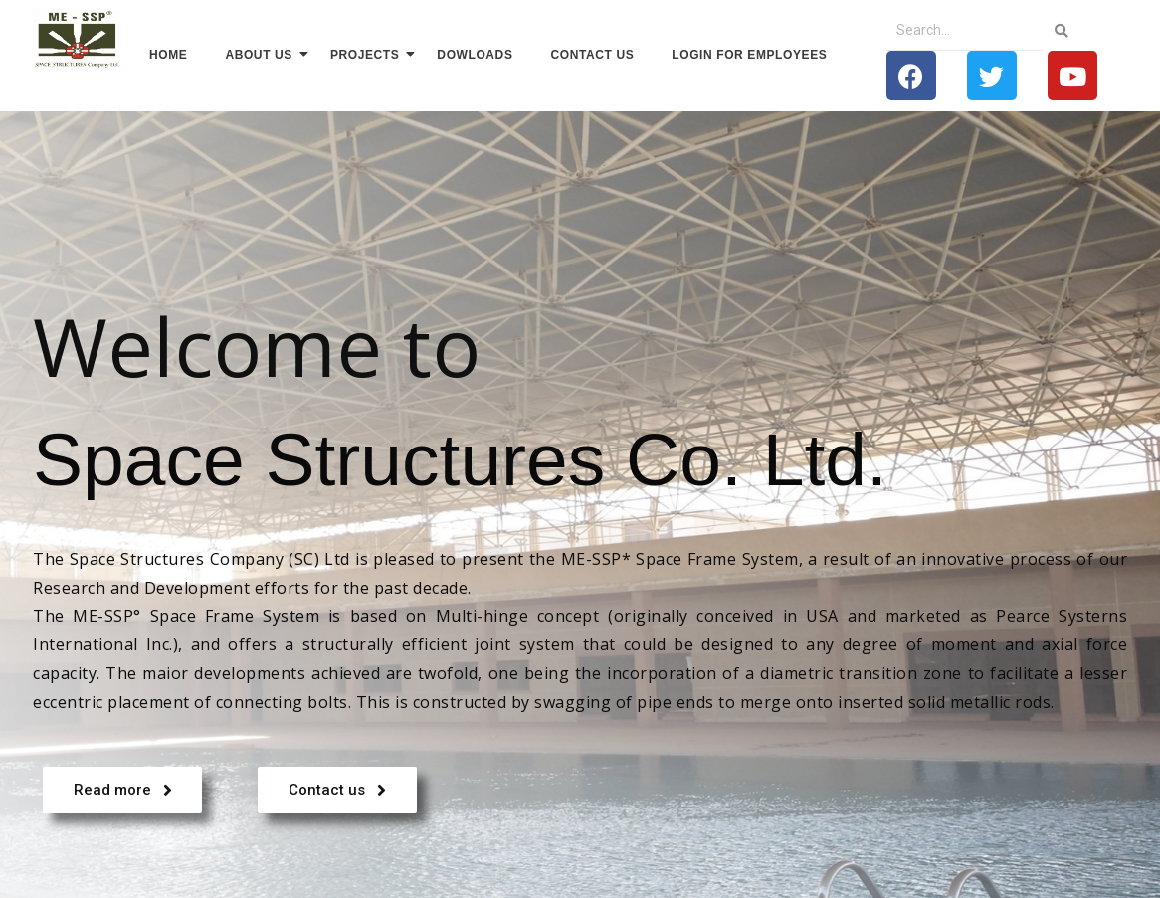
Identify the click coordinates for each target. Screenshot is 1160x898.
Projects (369, 54)
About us (262, 54)
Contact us (593, 55)
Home (168, 55)
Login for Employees (749, 55)
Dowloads (474, 55)
